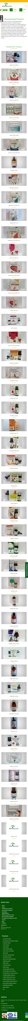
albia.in (2, 926)
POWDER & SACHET (6, 961)
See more (14, 66)
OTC (4, 989)
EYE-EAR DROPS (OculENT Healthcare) (10, 981)
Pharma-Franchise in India (8, 914)
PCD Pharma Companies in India (9, 918)
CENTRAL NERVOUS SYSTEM (8, 969)
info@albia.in (21, 11)
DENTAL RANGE (6, 967)
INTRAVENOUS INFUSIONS (8, 985)
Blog (3, 921)
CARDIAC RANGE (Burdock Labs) (9, 977)
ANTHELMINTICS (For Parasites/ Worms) (10, 973)
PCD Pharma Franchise (7, 908)
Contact (4, 919)
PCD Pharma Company (7, 910)
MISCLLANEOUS (6, 987)
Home (3, 905)
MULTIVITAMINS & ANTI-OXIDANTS (9, 971)
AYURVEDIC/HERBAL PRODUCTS (9, 975)
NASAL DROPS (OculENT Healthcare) (9, 983)
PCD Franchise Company (7, 916)
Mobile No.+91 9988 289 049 (7, 1007)
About (3, 907)
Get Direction (4, 1003)
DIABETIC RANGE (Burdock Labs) (9, 979)
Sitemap (4, 923)
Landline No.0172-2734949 (7, 1005)
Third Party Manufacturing (5, 912)
